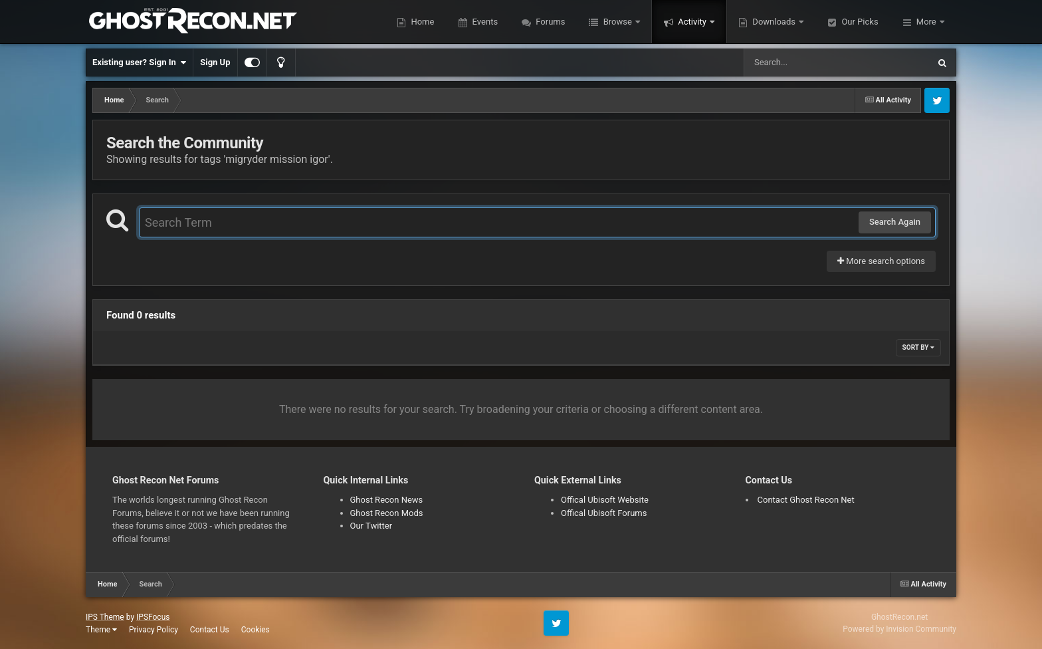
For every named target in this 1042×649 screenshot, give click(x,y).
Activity (692, 22)
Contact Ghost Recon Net (806, 500)
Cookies (255, 629)
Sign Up (215, 62)
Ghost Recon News (386, 500)
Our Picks (858, 22)
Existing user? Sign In (139, 62)
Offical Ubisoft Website (605, 500)
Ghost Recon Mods (386, 513)
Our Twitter (371, 526)
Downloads (773, 22)
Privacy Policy (153, 629)
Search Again (894, 222)
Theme (101, 629)
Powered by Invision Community (899, 629)
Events (484, 22)
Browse (617, 22)
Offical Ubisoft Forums (604, 513)
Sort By (918, 347)
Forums (549, 22)
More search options (881, 261)
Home (421, 22)
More (926, 22)
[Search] (803, 62)
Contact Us (209, 629)
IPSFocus (152, 617)
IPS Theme (105, 617)
